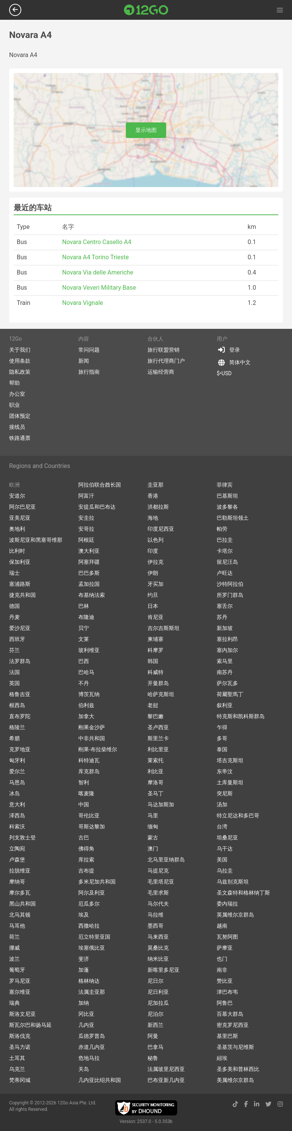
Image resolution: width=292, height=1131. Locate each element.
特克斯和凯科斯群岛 (241, 716)
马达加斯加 (161, 804)
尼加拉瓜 (158, 1003)
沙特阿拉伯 (230, 584)
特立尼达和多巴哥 (238, 815)
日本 (153, 606)
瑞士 (14, 573)
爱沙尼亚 (19, 628)
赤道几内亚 (91, 1047)
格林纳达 (89, 981)
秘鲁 (153, 1058)
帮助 (14, 383)
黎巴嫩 (155, 716)
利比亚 (155, 771)
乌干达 (225, 848)
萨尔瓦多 (227, 683)
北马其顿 (19, 915)
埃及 (83, 915)
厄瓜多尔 (89, 904)
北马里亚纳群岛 (166, 860)
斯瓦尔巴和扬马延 (30, 1025)
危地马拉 (89, 1058)
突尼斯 (225, 793)
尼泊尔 (155, 1014)
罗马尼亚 (19, 981)
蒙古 (153, 837)
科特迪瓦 (89, 760)
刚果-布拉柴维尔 (97, 749)
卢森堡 (17, 860)
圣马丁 (155, 793)
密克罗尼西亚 (233, 1025)
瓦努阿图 (227, 937)
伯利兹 (86, 705)
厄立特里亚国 (94, 937)
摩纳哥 (17, 882)
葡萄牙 (17, 970)
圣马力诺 (19, 1047)
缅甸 (153, 826)
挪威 (14, 948)
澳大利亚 (89, 551)
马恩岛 (17, 782)
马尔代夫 (158, 904)
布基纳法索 (91, 595)
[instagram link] (280, 1104)
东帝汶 (225, 771)
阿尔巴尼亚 (22, 507)
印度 (153, 551)
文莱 (83, 639)
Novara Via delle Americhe (97, 272)
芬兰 (14, 650)
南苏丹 (225, 672)
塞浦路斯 (19, 584)
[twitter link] (268, 1104)
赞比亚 (225, 981)
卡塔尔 (225, 551)
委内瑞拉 (227, 904)
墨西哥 (155, 926)
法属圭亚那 (91, 992)
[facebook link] (246, 1104)
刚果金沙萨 (91, 727)
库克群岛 (89, 771)
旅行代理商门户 (166, 361)
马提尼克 (158, 871)
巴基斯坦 (227, 496)
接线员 (17, 427)
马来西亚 (158, 937)
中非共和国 (91, 738)
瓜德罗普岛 (91, 1036)
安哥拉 (86, 529)
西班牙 (17, 639)
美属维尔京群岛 (235, 1080)
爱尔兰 (17, 771)
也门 (222, 959)
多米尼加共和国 (97, 882)
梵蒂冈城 (19, 1080)
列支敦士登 (22, 837)
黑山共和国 (22, 904)
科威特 (155, 672)
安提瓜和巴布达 (97, 507)
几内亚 (86, 1025)
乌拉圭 (225, 871)
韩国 (153, 661)
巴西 (83, 661)
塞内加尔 (227, 650)
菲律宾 (225, 485)
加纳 (83, 1003)
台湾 (222, 826)
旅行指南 (89, 372)
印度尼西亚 (161, 529)
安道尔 (17, 496)
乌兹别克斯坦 (233, 882)
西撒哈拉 (89, 926)
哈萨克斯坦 (161, 694)
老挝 (153, 705)
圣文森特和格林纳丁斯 (243, 893)
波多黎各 (227, 507)
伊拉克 (155, 562)
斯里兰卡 (158, 738)
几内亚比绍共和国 (99, 1080)
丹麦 (14, 617)
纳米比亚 (158, 959)
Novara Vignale (82, 302)
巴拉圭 (225, 540)
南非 (222, 970)
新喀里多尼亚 (163, 970)
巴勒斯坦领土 (233, 518)
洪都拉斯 (158, 507)
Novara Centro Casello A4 (96, 242)
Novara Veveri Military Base (99, 287)
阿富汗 (86, 496)
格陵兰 (17, 727)
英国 (14, 683)
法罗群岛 (19, 661)
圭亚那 (155, 485)
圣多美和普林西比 (238, 1069)
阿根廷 (86, 540)
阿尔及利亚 (91, 893)
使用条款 (19, 361)
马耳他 (17, 926)
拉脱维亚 (19, 871)
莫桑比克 (158, 948)
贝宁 (83, 628)
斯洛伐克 (19, 1036)
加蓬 (83, 970)
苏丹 (222, 617)
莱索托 (155, 760)
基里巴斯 (227, 1036)
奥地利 (17, 529)
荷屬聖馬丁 (230, 694)
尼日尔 (155, 981)
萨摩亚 (225, 948)
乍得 (222, 727)
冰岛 (14, 793)
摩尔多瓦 (19, 893)
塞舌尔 (225, 606)
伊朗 (153, 573)
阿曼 (153, 1036)
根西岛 (17, 705)
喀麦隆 (86, 793)
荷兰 (14, 937)
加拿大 (86, 716)
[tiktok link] (235, 1104)
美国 (222, 860)
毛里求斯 (158, 893)
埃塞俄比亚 (91, 948)
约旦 (153, 595)
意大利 (17, 804)
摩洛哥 (155, 782)
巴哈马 (86, 672)
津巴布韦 (227, 992)
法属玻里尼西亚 (166, 1069)
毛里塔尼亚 (161, 882)
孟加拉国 (89, 584)
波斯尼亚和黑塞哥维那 (35, 540)
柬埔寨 (155, 639)
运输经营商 (161, 372)
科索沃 (17, 826)
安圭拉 (86, 518)
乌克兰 (17, 1069)
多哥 (222, 738)
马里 (153, 815)
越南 (222, 926)
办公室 (17, 394)
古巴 (83, 837)
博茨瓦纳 (89, 694)
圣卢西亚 (158, 727)
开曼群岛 (158, 683)
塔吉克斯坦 (230, 760)
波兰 (14, 959)
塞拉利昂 (227, 639)
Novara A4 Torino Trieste (95, 257)
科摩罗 (155, 650)
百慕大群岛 (230, 1014)
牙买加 (155, 584)
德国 (14, 606)
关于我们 (19, 350)
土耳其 (17, 1058)
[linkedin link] (256, 1104)
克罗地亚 (19, 749)
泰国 (222, 749)
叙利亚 (225, 705)
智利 (83, 782)
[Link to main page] (146, 10)
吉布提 (86, 871)
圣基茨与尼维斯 (235, 1047)
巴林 (83, 606)
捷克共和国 (22, 595)
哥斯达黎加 (91, 826)
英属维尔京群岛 (235, 915)
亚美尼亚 (19, 518)
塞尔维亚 (19, 992)
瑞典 (14, 1003)
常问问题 (89, 350)
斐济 (83, 959)
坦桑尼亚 (227, 837)
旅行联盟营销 (163, 350)
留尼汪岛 (227, 562)
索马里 (225, 661)
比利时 (17, 551)
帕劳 (222, 529)
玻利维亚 (89, 650)
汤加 (222, 804)
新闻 (83, 361)
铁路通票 (19, 438)
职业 (14, 405)
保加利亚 (19, 562)
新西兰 (155, 1025)
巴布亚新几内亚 (166, 1080)
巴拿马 (155, 1047)
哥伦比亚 (89, 815)
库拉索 (86, 860)
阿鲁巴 (225, 1003)
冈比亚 (86, 1014)
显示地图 (146, 130)
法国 (14, 672)
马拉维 (155, 915)
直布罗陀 (19, 716)
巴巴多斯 (89, 573)
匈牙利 (17, 760)
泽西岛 (17, 815)
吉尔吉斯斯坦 (163, 628)
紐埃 (222, 1058)
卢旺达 (225, 573)
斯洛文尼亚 (22, 1014)
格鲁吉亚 (19, 694)
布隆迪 (86, 617)
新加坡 (225, 628)
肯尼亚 (155, 617)
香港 (153, 496)
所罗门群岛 (230, 595)
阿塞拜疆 (89, 562)
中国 (83, 804)
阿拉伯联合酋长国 (99, 485)
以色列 (155, 540)
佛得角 (86, 848)
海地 (153, 518)
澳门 (153, 848)
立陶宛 (17, 848)
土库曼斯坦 (230, 782)
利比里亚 (158, 749)
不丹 (83, 683)
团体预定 (19, 416)
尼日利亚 (158, 992)
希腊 (14, 738)
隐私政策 (19, 372)
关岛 (83, 1069)
